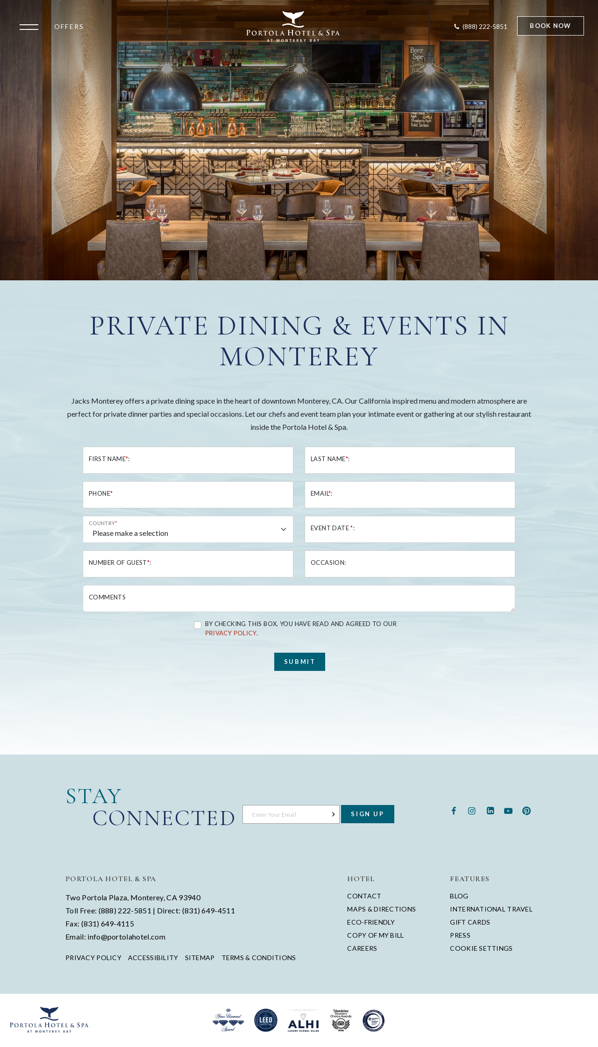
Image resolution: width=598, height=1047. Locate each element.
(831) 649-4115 (107, 923)
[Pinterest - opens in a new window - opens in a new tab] (527, 810)
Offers (69, 26)
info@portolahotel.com (126, 936)
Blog (459, 896)
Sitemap (200, 957)
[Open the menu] (31, 26)
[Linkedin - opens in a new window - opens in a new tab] (490, 810)
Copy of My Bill (375, 935)
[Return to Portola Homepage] (294, 26)
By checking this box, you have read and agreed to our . (301, 628)
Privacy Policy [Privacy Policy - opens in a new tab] (230, 633)
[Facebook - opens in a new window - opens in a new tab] (453, 810)
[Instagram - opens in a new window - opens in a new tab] (471, 810)
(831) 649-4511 (208, 910)
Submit (300, 661)
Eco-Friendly (371, 922)
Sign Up (367, 814)
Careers (362, 948)
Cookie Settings (481, 948)
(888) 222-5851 (125, 910)
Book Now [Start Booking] (550, 25)
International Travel (491, 909)
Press (460, 935)
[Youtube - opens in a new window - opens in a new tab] (508, 810)
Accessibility (153, 957)
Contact (364, 896)
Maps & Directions (381, 909)
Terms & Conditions (258, 957)
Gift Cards (470, 922)
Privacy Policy (93, 957)
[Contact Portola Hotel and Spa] (480, 26)
